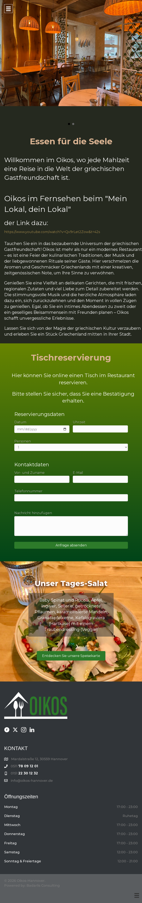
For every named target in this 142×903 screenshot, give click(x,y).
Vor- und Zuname (41, 477)
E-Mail (100, 477)
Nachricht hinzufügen (71, 523)
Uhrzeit (100, 426)
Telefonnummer (71, 495)
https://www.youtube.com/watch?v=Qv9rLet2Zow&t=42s (52, 232)
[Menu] (136, 895)
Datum (41, 426)
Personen (71, 445)
